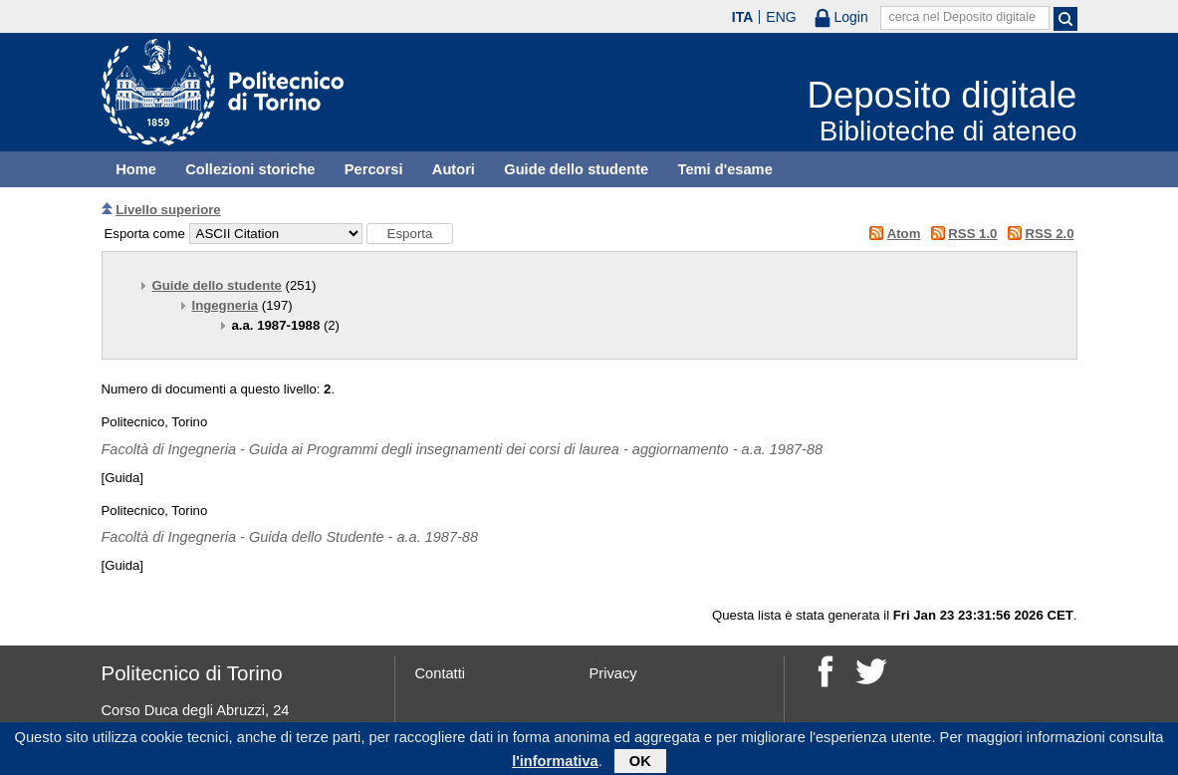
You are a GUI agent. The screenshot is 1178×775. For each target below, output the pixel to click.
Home (136, 169)
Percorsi (374, 169)
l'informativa (555, 764)
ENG (781, 17)
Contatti (440, 673)
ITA (743, 17)
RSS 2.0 (1049, 233)
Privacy (613, 673)
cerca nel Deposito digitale (962, 17)
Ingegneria (225, 305)
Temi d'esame (725, 169)
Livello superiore (168, 209)
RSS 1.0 (972, 233)
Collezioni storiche (250, 169)
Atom (904, 233)
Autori (453, 169)
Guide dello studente (576, 169)
